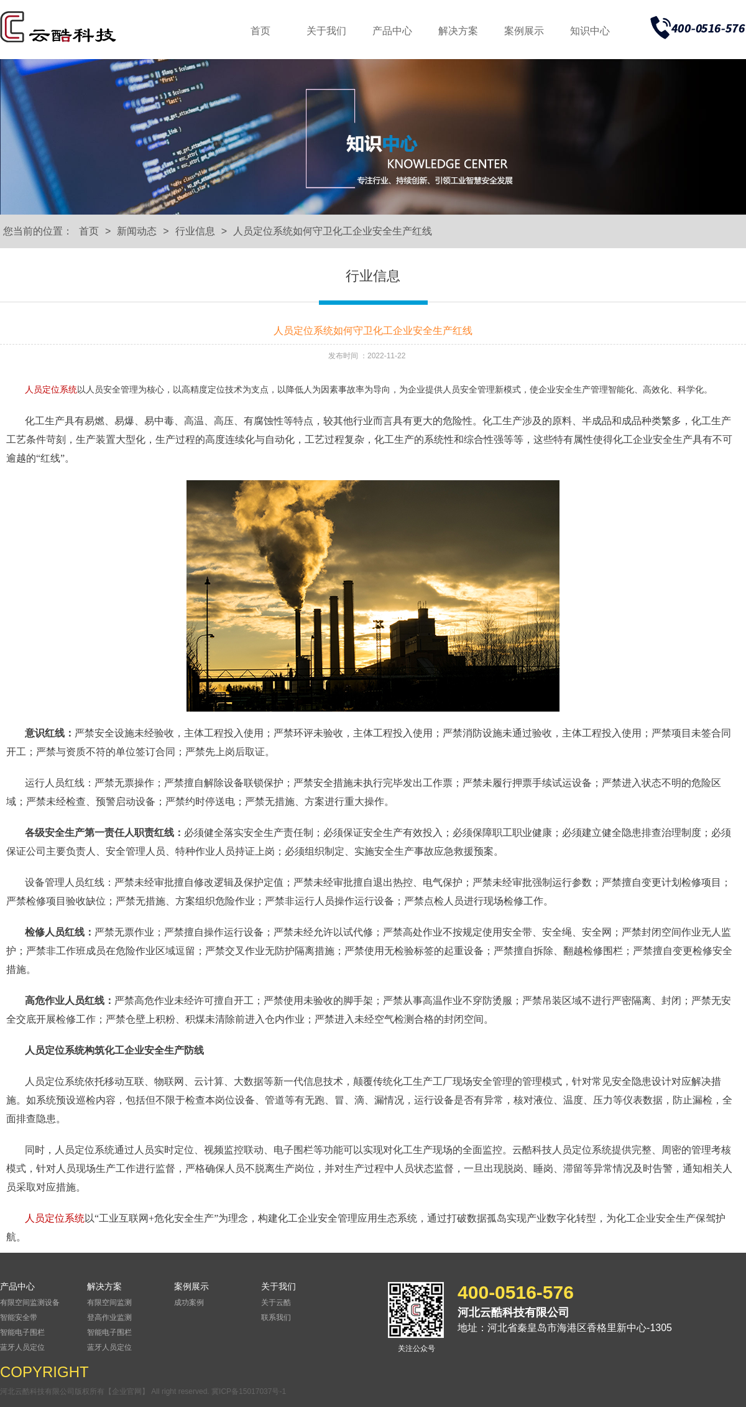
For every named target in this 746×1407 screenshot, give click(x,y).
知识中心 (590, 31)
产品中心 (392, 31)
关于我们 (326, 31)
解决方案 (458, 31)
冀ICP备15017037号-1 (248, 1391)
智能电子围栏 (22, 1332)
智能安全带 (18, 1317)
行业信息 (195, 231)
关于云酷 (276, 1302)
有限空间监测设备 (30, 1302)
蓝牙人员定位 (22, 1347)
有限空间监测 (109, 1302)
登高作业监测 (109, 1317)
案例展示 (524, 31)
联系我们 (276, 1317)
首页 (260, 31)
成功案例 (189, 1302)
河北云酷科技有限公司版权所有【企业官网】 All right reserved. (105, 1391)
